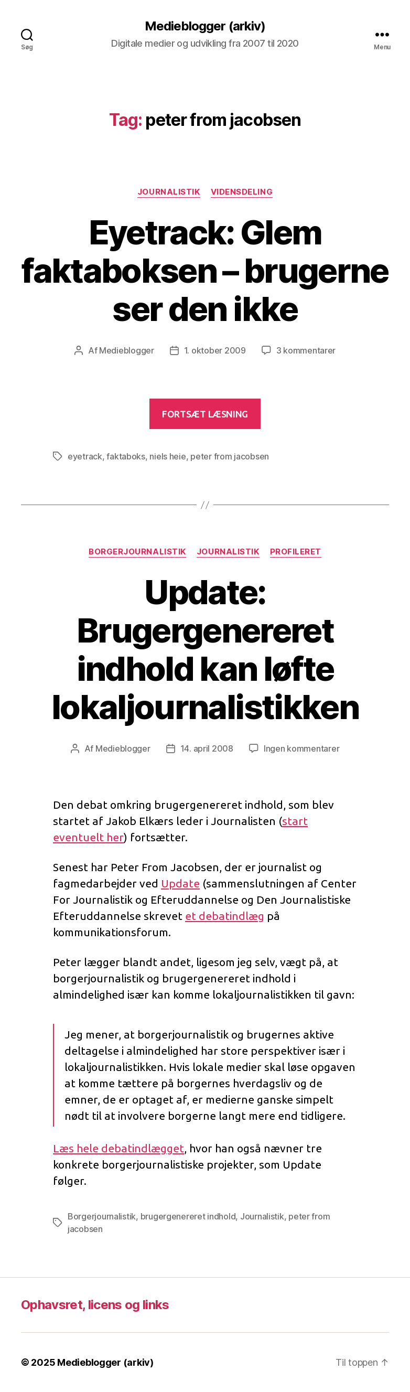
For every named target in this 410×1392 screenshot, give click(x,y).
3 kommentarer (306, 350)
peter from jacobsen (229, 456)
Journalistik (168, 192)
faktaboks (125, 456)
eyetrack (85, 456)
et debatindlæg (224, 915)
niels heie (167, 456)
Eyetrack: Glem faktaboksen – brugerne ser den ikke (204, 270)
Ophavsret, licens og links (95, 1304)
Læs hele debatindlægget (118, 1148)
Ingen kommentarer (301, 748)
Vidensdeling (242, 192)
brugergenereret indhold (188, 1216)
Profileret (296, 551)
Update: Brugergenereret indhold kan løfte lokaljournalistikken (205, 649)
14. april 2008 (206, 748)
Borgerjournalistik (137, 551)
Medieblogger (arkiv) (205, 26)
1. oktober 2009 (215, 350)
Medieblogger (126, 350)
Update (180, 883)
